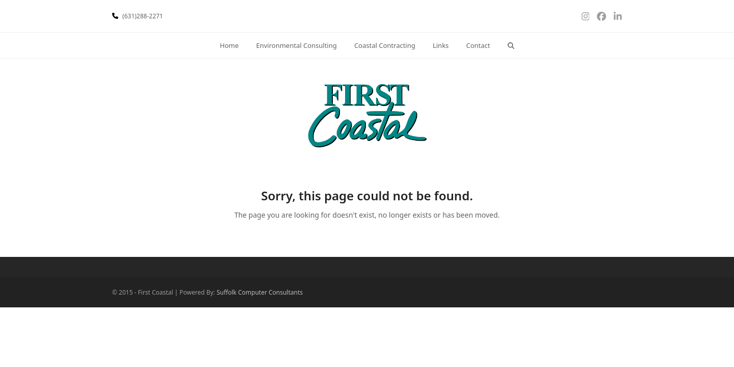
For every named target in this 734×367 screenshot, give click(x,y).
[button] (511, 45)
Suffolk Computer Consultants (260, 292)
